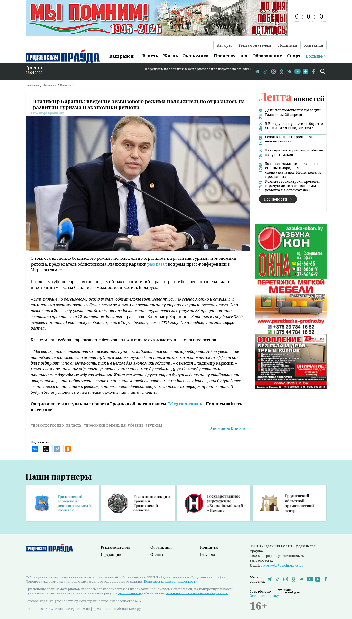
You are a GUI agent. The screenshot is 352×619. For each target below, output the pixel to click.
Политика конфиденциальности (170, 581)
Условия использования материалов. (197, 593)
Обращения (161, 547)
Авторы (224, 45)
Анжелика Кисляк (227, 428)
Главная (32, 85)
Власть (150, 56)
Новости (50, 85)
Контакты (313, 45)
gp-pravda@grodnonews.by (282, 565)
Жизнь (170, 56)
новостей (292, 98)
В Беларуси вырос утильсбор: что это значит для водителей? (294, 125)
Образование (267, 56)
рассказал (157, 264)
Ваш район (121, 56)
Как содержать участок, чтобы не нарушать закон (294, 152)
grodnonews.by (130, 593)
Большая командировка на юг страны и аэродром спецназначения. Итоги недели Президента (293, 170)
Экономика (196, 56)
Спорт (294, 56)
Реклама (207, 554)
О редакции (111, 554)
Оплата (157, 554)
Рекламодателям (255, 45)
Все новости (275, 198)
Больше (314, 56)
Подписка (287, 45)
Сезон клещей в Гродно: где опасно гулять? (289, 139)
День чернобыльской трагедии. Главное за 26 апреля (293, 112)
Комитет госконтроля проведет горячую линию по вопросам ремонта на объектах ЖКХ (292, 185)
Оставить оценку (264, 595)
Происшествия (230, 56)
